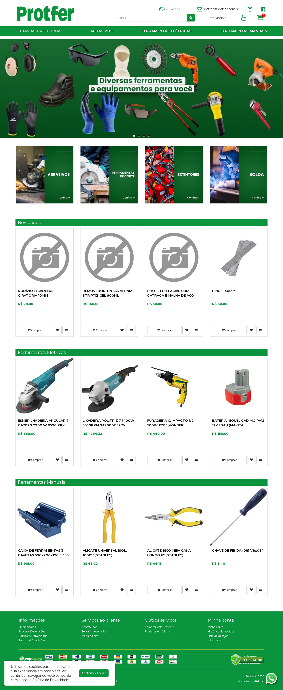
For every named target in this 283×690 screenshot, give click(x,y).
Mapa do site (90, 636)
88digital (259, 681)
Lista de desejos (218, 636)
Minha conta (215, 627)
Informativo (215, 640)
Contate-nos (89, 627)
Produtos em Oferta (157, 631)
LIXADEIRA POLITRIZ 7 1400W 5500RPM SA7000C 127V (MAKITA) (108, 425)
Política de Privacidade (33, 636)
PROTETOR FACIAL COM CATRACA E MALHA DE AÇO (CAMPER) (170, 295)
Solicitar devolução (94, 631)
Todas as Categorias (38, 31)
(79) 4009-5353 (173, 9)
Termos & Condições (32, 640)
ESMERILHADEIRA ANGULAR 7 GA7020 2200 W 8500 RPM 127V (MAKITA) (43, 425)
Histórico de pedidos (221, 631)
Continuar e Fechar (94, 673)
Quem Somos (27, 627)
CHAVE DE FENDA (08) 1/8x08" (237, 550)
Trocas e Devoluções (32, 631)
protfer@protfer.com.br (218, 9)
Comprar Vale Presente (159, 627)
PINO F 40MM (223, 291)
